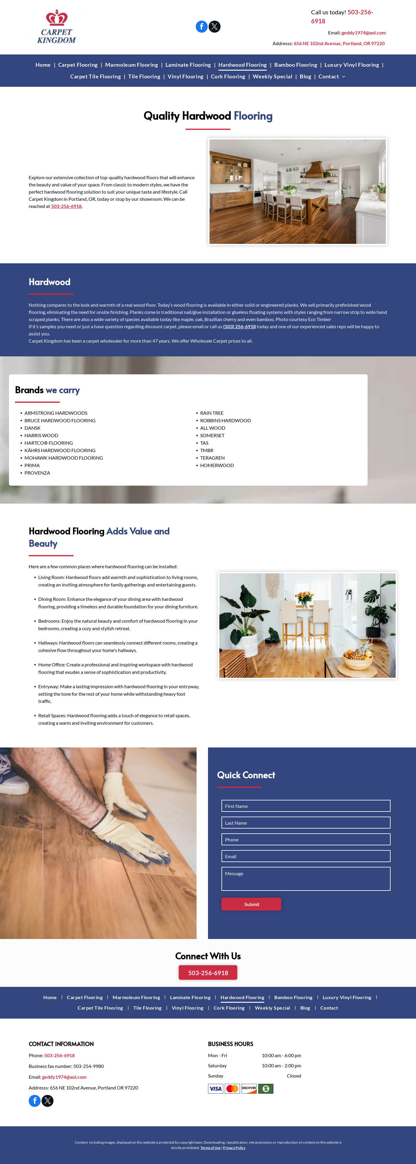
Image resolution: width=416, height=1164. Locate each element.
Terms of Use (211, 1147)
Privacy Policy (234, 1147)
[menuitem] (44, 65)
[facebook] (202, 27)
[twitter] (215, 27)
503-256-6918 (66, 212)
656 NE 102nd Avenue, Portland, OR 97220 (339, 43)
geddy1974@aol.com (364, 32)
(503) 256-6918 (239, 326)
